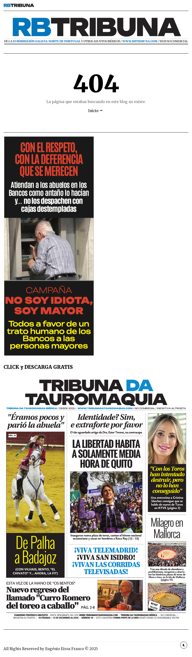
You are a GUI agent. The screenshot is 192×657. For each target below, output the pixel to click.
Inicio (93, 111)
